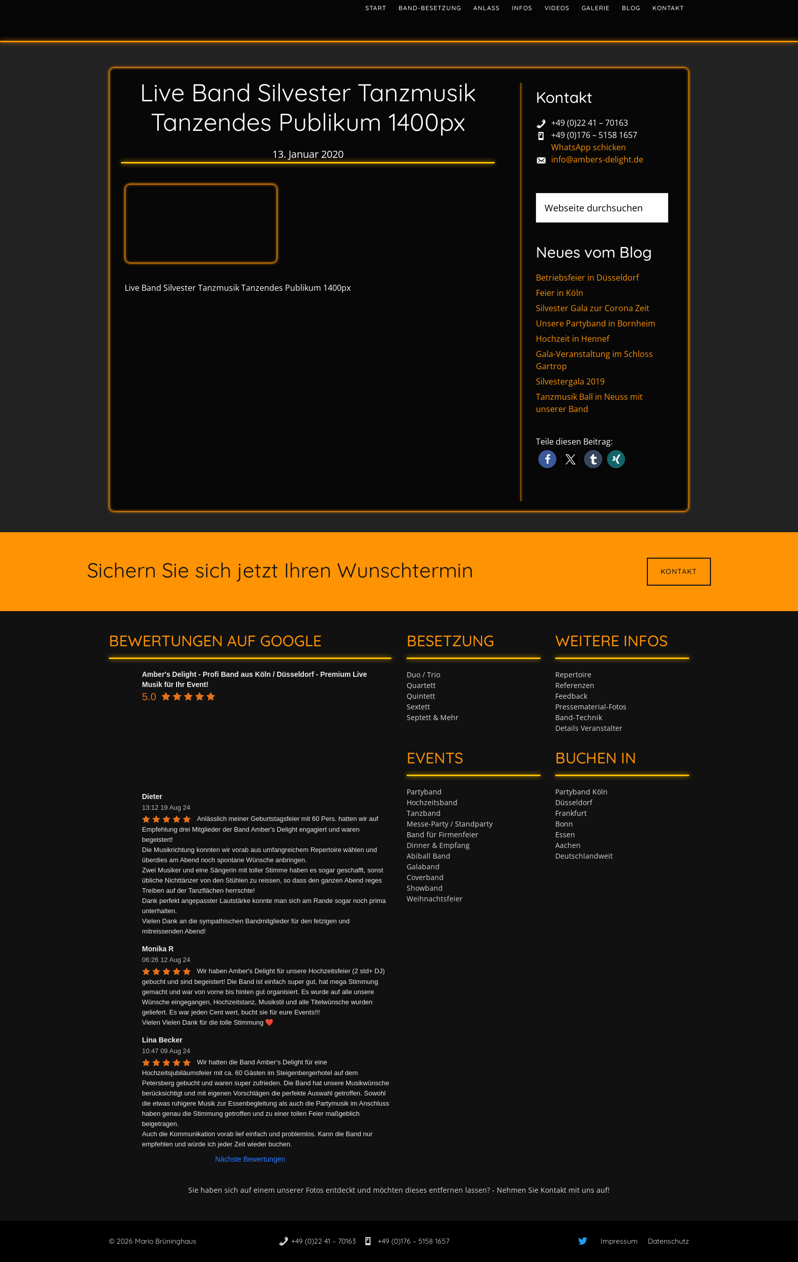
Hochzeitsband (432, 802)
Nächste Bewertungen (250, 1159)
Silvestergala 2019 (570, 381)
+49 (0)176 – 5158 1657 (594, 135)
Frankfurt (571, 813)
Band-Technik (578, 717)
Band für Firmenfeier (442, 834)
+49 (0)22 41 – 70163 (589, 122)
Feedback (571, 696)
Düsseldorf (573, 802)
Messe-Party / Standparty (450, 824)
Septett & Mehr (433, 717)
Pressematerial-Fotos (590, 706)
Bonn (564, 824)
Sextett (418, 706)
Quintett (421, 696)
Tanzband (424, 813)
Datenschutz (668, 1241)
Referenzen (574, 685)
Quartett (421, 685)
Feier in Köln (559, 292)
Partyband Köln (581, 792)
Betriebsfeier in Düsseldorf (587, 277)
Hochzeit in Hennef (572, 338)
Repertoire (573, 674)
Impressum (619, 1241)
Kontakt (679, 571)
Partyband (424, 792)
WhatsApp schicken (588, 147)
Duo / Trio (423, 674)
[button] (547, 459)
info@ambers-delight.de (597, 159)
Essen (565, 834)
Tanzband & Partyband (200, 18)
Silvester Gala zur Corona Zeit (592, 308)
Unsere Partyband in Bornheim (596, 323)
